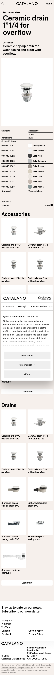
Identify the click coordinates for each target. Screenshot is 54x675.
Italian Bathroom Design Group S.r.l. (17, 667)
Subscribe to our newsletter (21, 611)
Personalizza (27, 365)
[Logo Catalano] (12, 643)
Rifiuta (27, 374)
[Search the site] (2, 3)
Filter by (5, 205)
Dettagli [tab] (22, 306)
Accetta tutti (27, 355)
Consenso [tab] (8, 306)
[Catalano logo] (27, 3)
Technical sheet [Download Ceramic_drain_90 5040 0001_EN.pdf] (35, 191)
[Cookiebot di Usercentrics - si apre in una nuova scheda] (38, 298)
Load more (27, 391)
